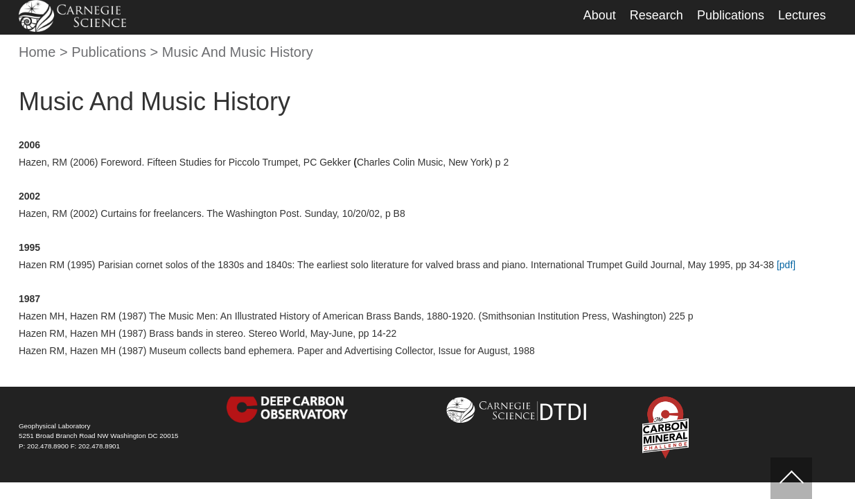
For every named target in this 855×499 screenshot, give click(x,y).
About (599, 15)
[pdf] (786, 264)
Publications (730, 15)
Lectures (802, 15)
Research (656, 15)
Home (37, 52)
